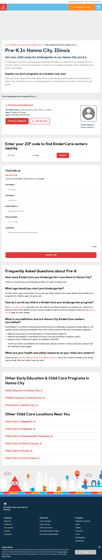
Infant (77, 524)
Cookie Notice (62, 552)
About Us (7, 521)
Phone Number (51, 220)
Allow (85, 552)
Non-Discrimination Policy (49, 531)
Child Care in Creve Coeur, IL (22, 458)
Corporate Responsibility (49, 534)
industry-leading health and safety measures (37, 357)
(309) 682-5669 (39, 121)
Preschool (79, 531)
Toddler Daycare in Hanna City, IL (25, 397)
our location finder (17, 307)
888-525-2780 (11, 175)
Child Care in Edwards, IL (20, 428)
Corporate (7, 534)
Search (62, 155)
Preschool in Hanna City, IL (21, 405)
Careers (7, 531)
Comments (9, 228)
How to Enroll (45, 524)
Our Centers (8, 528)
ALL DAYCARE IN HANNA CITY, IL (30, 45)
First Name (51, 188)
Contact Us (8, 524)
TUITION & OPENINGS (17, 121)
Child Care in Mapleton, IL (20, 421)
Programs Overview (82, 521)
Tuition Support (45, 521)
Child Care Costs (46, 528)
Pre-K (77, 534)
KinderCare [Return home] (3, 7)
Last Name (51, 199)
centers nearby (81, 7)
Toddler (78, 528)
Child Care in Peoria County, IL (23, 443)
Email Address (51, 209)
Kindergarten (80, 537)
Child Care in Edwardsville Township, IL (29, 436)
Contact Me (51, 255)
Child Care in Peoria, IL (19, 450)
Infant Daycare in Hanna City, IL (24, 390)
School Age (79, 541)
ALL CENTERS (10, 45)
